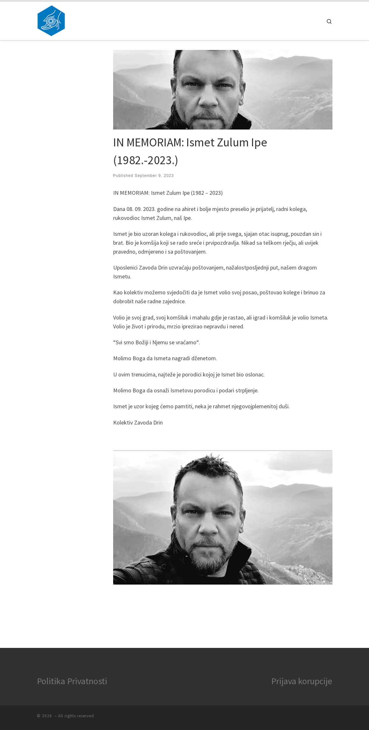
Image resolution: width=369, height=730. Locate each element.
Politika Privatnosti (72, 681)
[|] (51, 19)
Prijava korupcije (301, 681)
